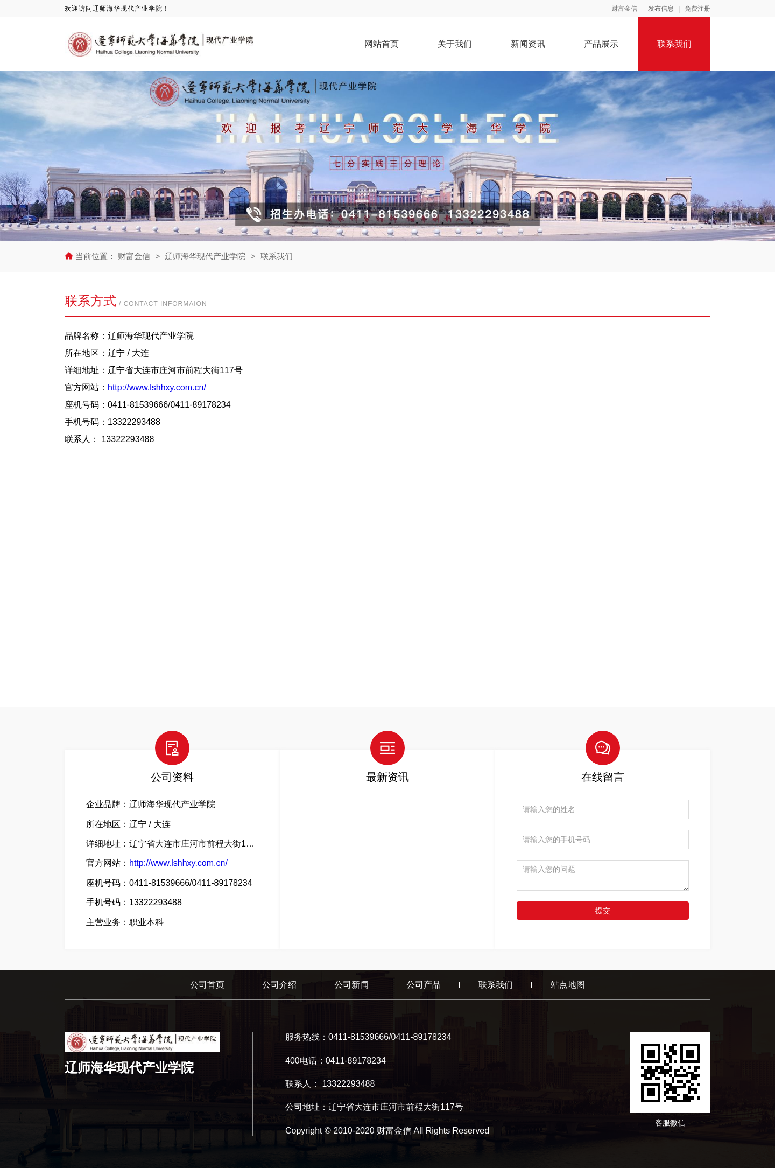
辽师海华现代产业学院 (205, 256)
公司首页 (207, 984)
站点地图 (568, 984)
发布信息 (661, 8)
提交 (602, 910)
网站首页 (381, 43)
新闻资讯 (528, 43)
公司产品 (423, 984)
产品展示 (601, 43)
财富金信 (624, 8)
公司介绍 (279, 984)
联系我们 (674, 43)
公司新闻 (351, 984)
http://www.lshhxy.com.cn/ (157, 387)
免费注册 (697, 8)
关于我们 (455, 43)
